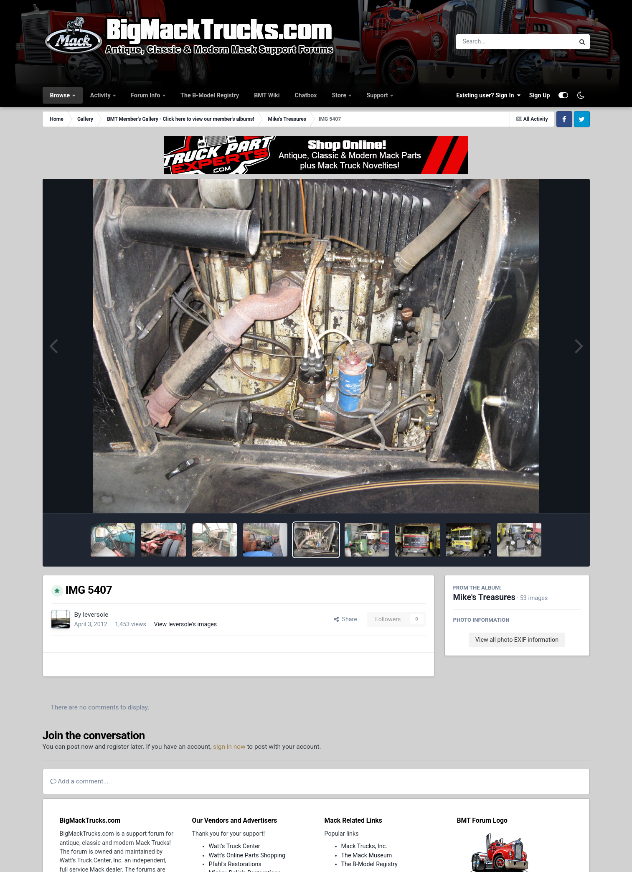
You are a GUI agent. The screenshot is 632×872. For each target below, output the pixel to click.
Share (345, 619)
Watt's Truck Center (234, 846)
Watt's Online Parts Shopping (247, 855)
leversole (95, 614)
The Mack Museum (366, 855)
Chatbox (305, 95)
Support (377, 95)
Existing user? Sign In (488, 95)
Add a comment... (79, 781)
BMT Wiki (266, 95)
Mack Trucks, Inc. (364, 846)
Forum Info (146, 95)
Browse (60, 95)
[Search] (492, 41)
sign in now (229, 746)
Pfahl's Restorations (235, 864)
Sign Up (539, 95)
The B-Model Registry (209, 95)
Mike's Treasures (484, 597)
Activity (101, 95)
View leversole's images (185, 624)
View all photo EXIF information (516, 639)
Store (340, 95)
